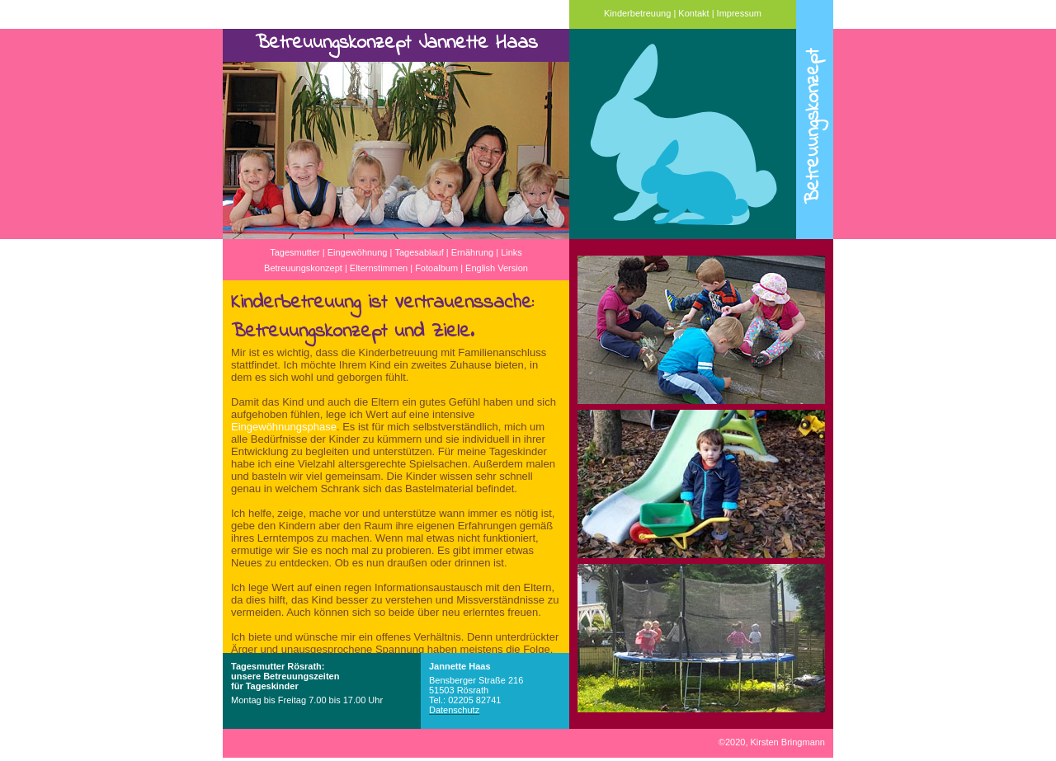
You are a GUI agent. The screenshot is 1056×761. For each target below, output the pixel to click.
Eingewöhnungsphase (284, 426)
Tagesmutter (295, 252)
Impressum (739, 13)
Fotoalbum (436, 268)
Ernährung (472, 252)
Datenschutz (454, 710)
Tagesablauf (418, 252)
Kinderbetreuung (637, 13)
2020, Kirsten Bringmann (772, 742)
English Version (496, 268)
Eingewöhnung (358, 252)
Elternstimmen (379, 268)
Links (511, 252)
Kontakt (693, 13)
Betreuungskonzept (303, 268)
